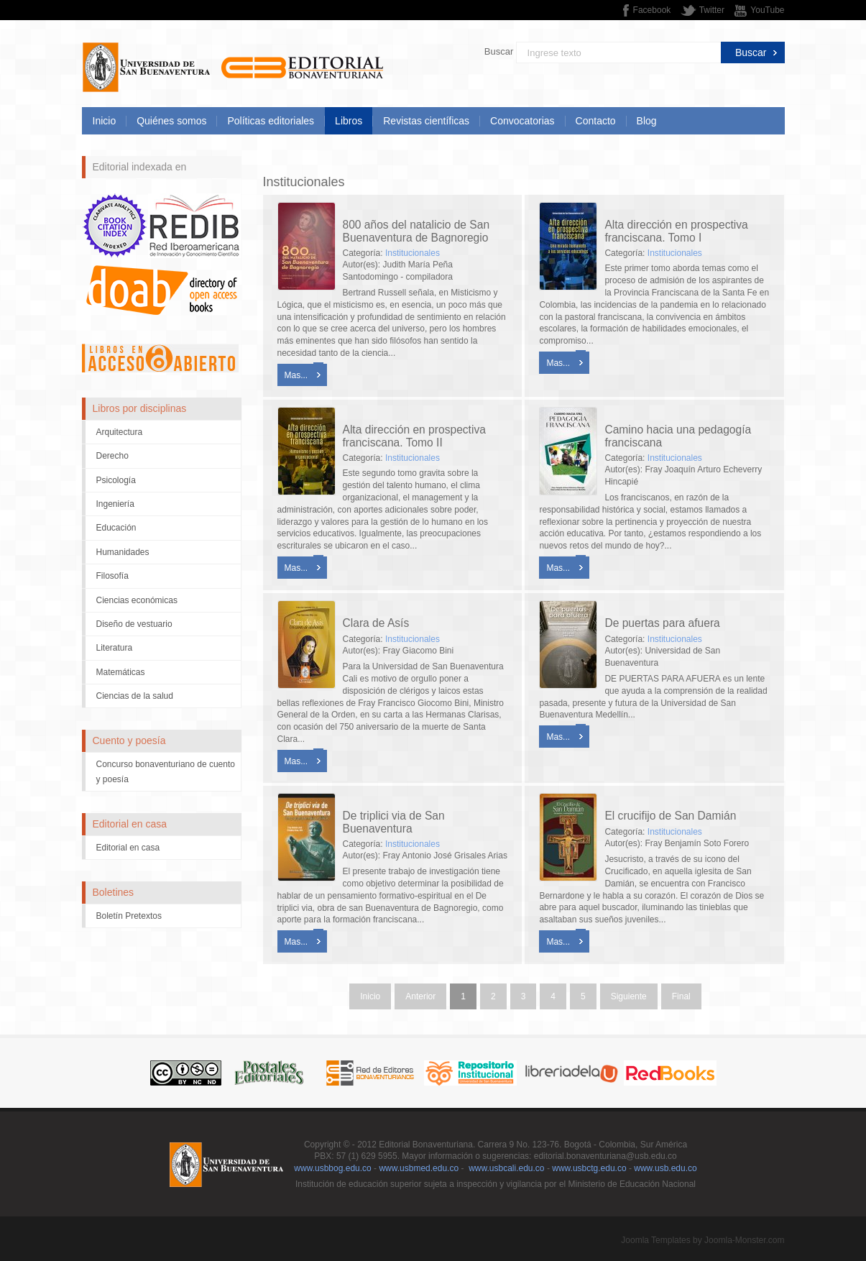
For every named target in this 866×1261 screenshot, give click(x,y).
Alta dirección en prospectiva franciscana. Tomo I (675, 231)
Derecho (112, 456)
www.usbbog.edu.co (332, 1168)
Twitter (711, 10)
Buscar (498, 51)
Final (681, 996)
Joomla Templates (656, 1240)
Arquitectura (119, 432)
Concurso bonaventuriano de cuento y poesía (165, 771)
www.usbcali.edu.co (506, 1168)
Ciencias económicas (137, 600)
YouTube (767, 10)
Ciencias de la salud (134, 696)
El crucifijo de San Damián (670, 816)
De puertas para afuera (661, 623)
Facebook (652, 10)
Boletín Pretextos (129, 916)
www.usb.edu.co (665, 1168)
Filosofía (112, 576)
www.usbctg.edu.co (589, 1168)
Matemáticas (120, 672)
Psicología (116, 480)
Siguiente (629, 996)
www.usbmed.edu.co (419, 1168)
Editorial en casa (128, 848)
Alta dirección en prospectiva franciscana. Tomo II (414, 435)
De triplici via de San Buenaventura (394, 822)
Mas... (296, 375)
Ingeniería (115, 504)
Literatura (114, 648)
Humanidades (122, 552)
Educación (116, 528)
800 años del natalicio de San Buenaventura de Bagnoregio (416, 231)
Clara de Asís (376, 623)
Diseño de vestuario (134, 624)
